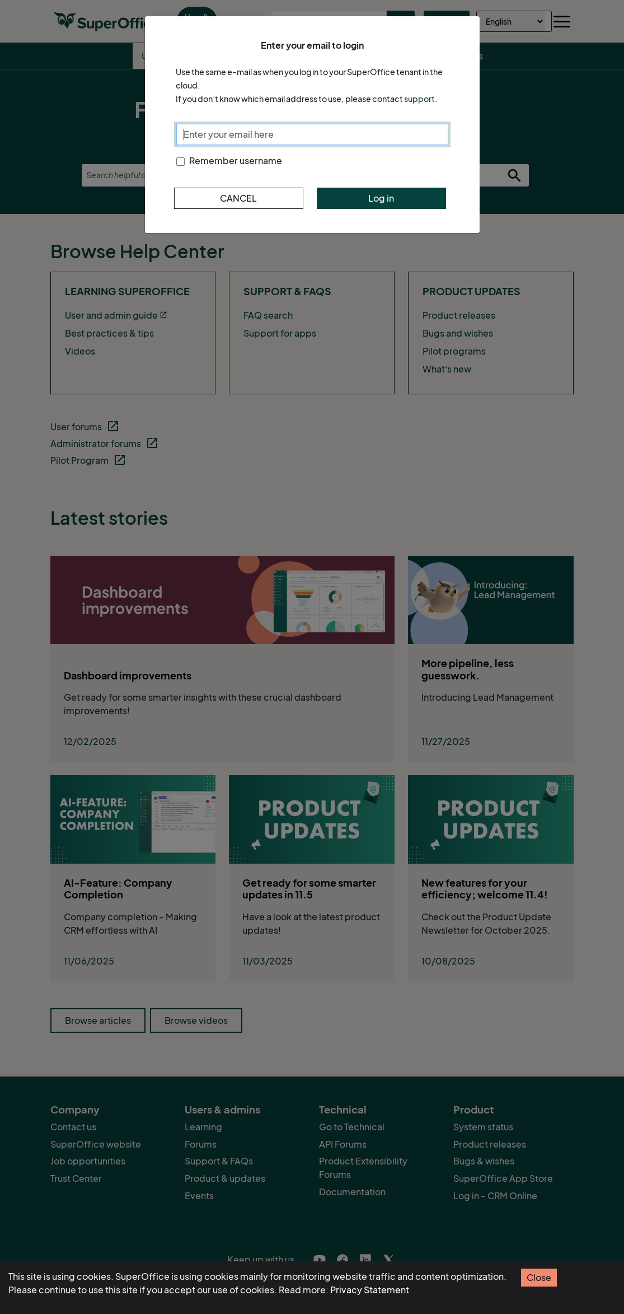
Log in (381, 198)
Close (539, 1277)
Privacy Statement (369, 1290)
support (419, 99)
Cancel (238, 198)
